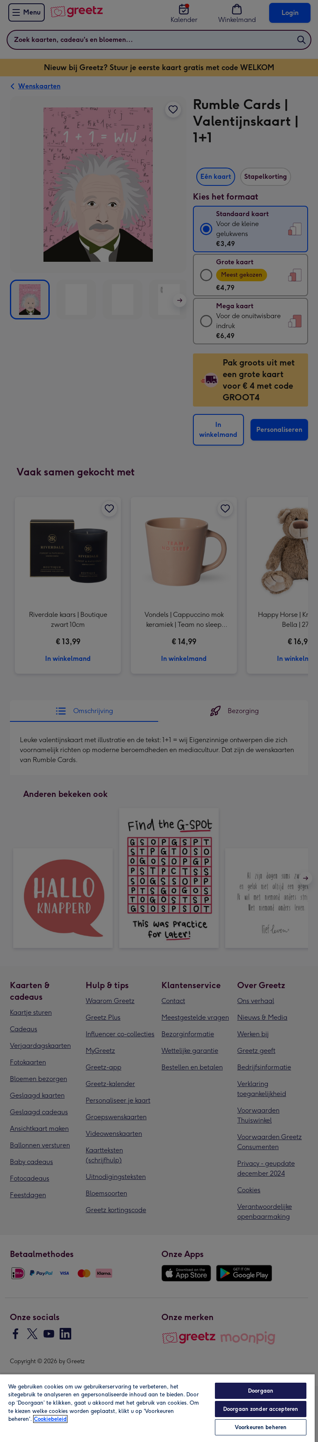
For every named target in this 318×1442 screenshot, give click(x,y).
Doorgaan (260, 1391)
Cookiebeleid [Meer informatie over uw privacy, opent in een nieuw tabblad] (50, 1419)
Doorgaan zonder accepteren (260, 1409)
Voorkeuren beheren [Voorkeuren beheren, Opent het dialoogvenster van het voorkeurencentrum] (261, 1427)
